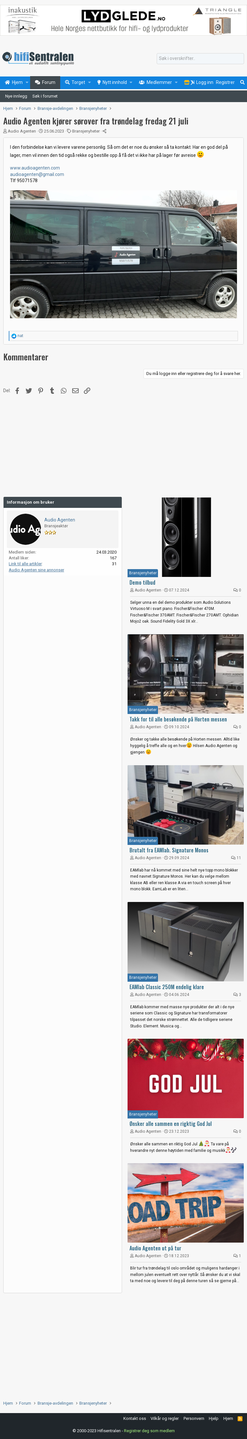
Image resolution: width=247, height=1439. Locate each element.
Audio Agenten (22, 131)
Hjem (228, 1418)
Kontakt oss (134, 1418)
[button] (27, 82)
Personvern (194, 1418)
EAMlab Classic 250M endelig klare (166, 987)
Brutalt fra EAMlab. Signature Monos (168, 850)
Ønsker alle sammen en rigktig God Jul (170, 1124)
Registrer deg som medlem (149, 1430)
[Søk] (200, 58)
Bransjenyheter (86, 131)
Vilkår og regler (165, 1418)
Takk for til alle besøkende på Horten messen (178, 719)
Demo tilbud (142, 582)
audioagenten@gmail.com (37, 174)
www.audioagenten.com (35, 167)
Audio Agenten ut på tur (155, 1248)
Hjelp (214, 1418)
